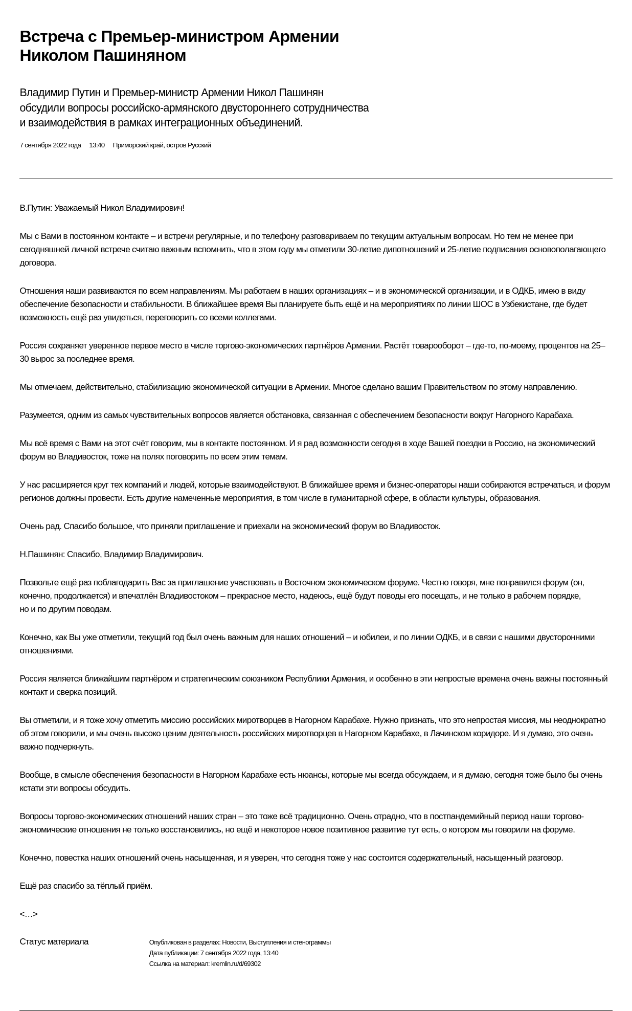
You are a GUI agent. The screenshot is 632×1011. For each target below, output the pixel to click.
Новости (233, 942)
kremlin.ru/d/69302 (236, 964)
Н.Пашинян (40, 554)
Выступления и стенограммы (289, 942)
